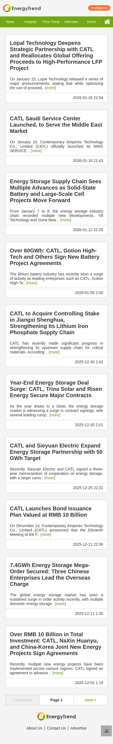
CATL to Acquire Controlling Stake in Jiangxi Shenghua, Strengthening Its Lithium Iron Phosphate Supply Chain (54, 322)
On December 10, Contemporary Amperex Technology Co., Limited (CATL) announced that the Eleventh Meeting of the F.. (56, 530)
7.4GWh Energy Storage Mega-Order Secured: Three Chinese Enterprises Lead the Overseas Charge (50, 574)
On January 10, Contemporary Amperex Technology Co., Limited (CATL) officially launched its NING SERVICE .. (56, 146)
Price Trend (51, 22)
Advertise (78, 728)
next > (90, 700)
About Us (34, 728)
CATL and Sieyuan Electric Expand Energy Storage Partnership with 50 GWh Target (56, 452)
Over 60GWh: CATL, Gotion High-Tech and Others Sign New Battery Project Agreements (54, 257)
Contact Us (56, 728)
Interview (71, 22)
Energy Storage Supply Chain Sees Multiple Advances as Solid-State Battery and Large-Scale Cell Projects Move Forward (55, 190)
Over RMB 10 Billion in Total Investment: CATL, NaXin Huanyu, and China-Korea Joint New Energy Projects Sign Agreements (55, 643)
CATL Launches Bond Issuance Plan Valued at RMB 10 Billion (51, 511)
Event (91, 22)
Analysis (30, 22)
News (10, 22)
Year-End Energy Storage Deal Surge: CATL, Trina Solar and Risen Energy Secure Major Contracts (56, 389)
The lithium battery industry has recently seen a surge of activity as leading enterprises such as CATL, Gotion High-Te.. (56, 278)
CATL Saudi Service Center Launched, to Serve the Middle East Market (56, 124)
